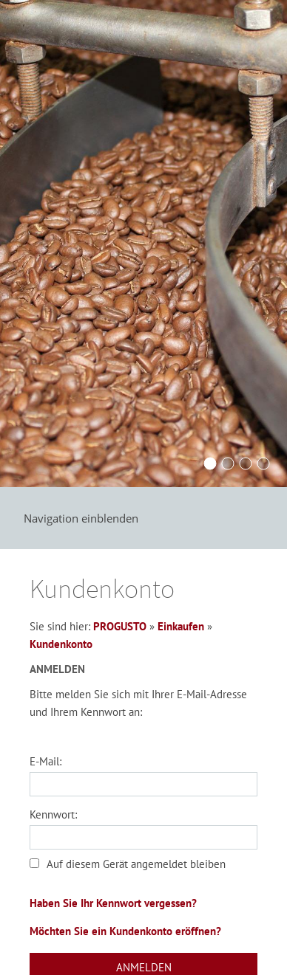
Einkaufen (181, 626)
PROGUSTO (119, 626)
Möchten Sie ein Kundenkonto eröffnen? (125, 931)
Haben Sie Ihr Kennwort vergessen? (113, 903)
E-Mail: (45, 761)
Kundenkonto (61, 644)
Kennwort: (53, 814)
